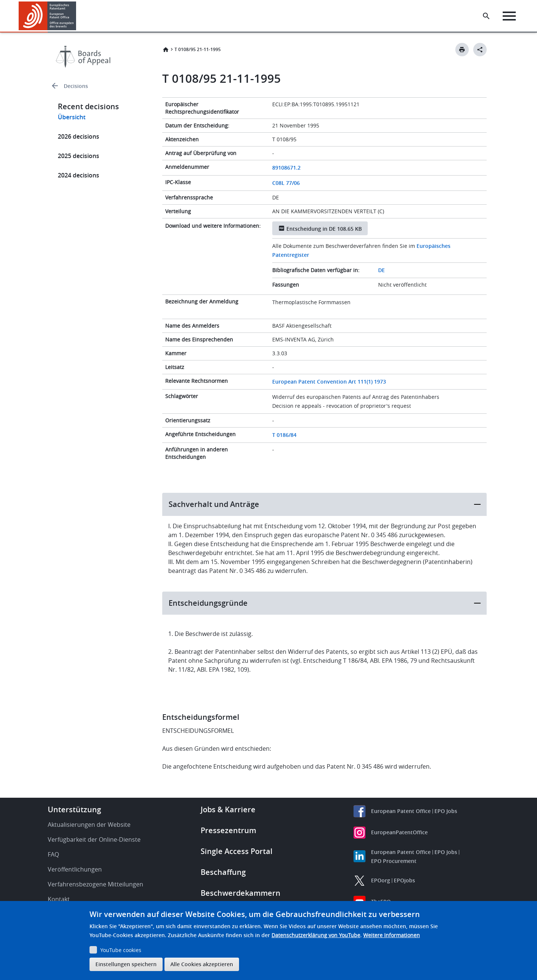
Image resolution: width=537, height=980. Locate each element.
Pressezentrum (228, 830)
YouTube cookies (120, 950)
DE (381, 270)
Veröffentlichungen (75, 869)
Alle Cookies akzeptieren (201, 964)
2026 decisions (78, 136)
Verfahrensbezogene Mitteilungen (95, 884)
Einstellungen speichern (126, 964)
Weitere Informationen (391, 935)
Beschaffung (223, 872)
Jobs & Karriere (228, 809)
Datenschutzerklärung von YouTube (315, 935)
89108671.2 (286, 167)
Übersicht (71, 117)
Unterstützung (74, 809)
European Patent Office (401, 810)
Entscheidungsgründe (208, 603)
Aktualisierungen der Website (89, 824)
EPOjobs (404, 880)
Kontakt (59, 899)
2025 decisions (78, 156)
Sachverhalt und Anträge (214, 504)
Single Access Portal (237, 851)
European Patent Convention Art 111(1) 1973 (329, 381)
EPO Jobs (445, 810)
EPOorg (380, 880)
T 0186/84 (284, 434)
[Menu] (509, 16)
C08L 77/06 (286, 182)
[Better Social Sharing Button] (480, 49)
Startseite (165, 49)
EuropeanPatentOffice (399, 832)
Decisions (76, 85)
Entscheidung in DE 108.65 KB (324, 228)
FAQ (53, 854)
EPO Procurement (394, 860)
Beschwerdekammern (240, 893)
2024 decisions (78, 175)
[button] (77, 16)
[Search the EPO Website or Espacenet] (486, 16)
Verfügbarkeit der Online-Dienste (94, 839)
